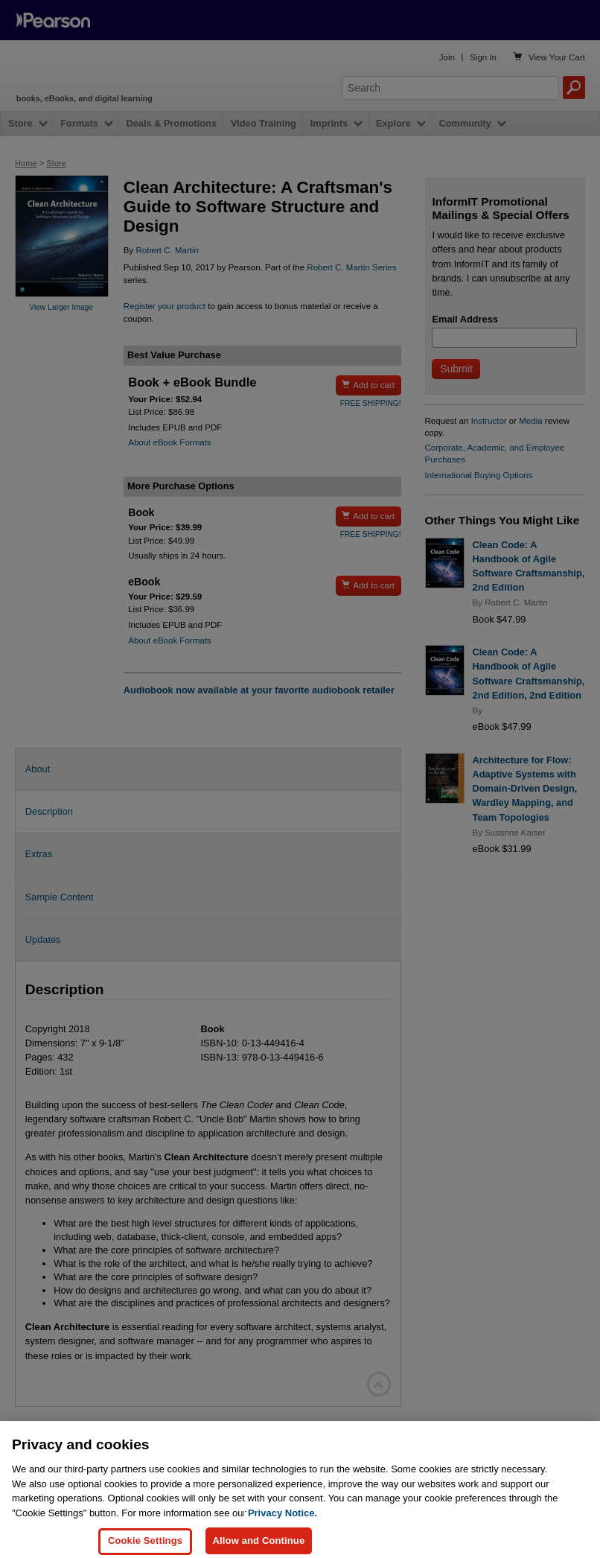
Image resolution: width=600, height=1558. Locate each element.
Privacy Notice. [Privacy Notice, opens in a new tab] (282, 1524)
